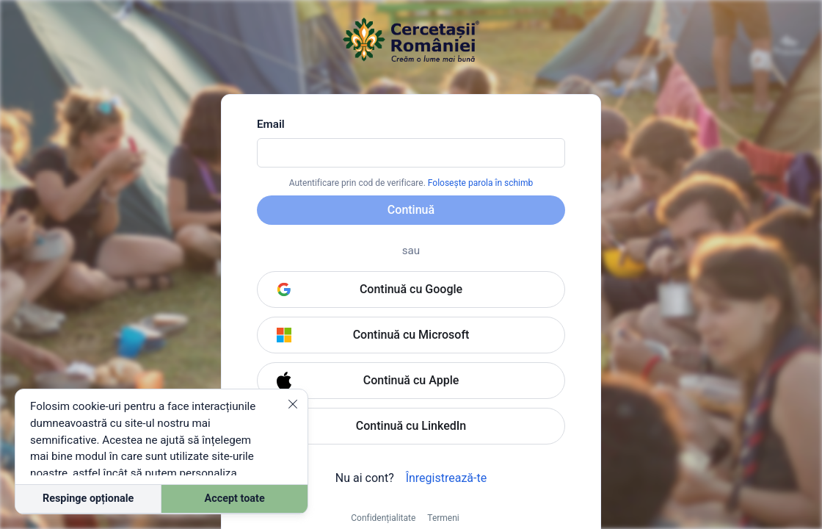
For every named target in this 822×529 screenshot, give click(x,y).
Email (271, 124)
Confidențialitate (383, 518)
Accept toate (235, 498)
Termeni (443, 518)
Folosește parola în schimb (480, 183)
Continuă (411, 210)
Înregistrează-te (446, 478)
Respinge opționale (88, 498)
